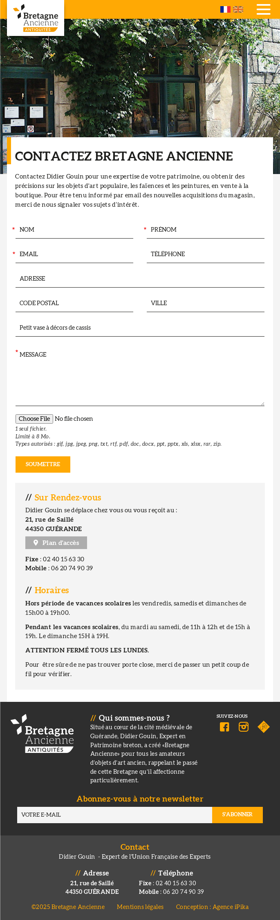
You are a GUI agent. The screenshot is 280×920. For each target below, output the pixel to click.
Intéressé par (15, 328)
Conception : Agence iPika (212, 907)
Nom (12, 230)
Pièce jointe (15, 422)
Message (16, 353)
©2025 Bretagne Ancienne (68, 907)
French (225, 9)
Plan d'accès (61, 543)
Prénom (144, 230)
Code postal (12, 304)
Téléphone (143, 255)
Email (13, 255)
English (238, 9)
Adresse (15, 279)
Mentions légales (140, 907)
